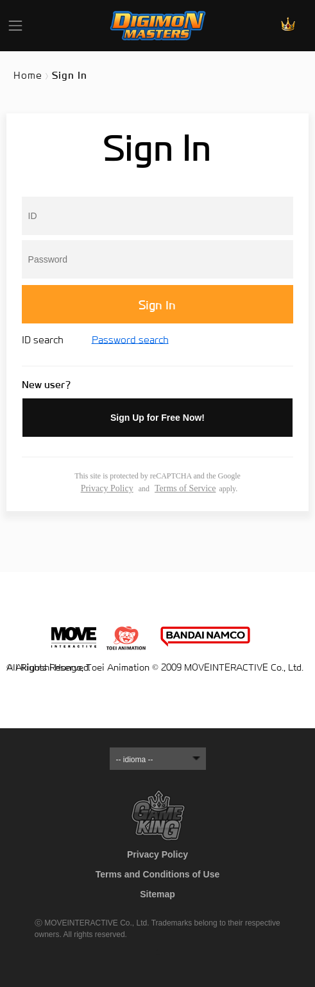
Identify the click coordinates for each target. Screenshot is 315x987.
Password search (130, 339)
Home (27, 75)
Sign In (157, 305)
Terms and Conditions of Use (157, 874)
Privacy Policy (107, 488)
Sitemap (157, 894)
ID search (44, 339)
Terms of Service (185, 488)
